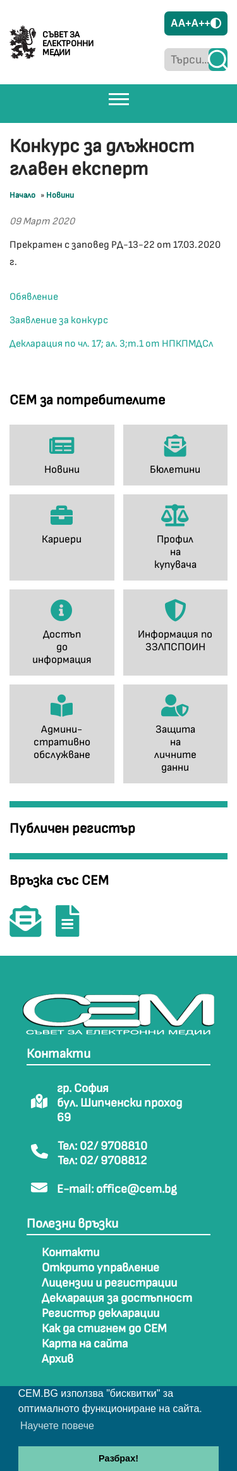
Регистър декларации (100, 1313)
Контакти (70, 1252)
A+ (184, 23)
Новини (60, 195)
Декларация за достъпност (117, 1298)
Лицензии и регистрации (109, 1283)
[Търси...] (186, 59)
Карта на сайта (85, 1344)
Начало (22, 195)
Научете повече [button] (57, 1425)
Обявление (33, 297)
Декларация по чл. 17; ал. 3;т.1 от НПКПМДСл (111, 344)
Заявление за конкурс (58, 320)
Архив (57, 1359)
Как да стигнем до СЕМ (104, 1328)
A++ (200, 23)
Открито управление (100, 1268)
